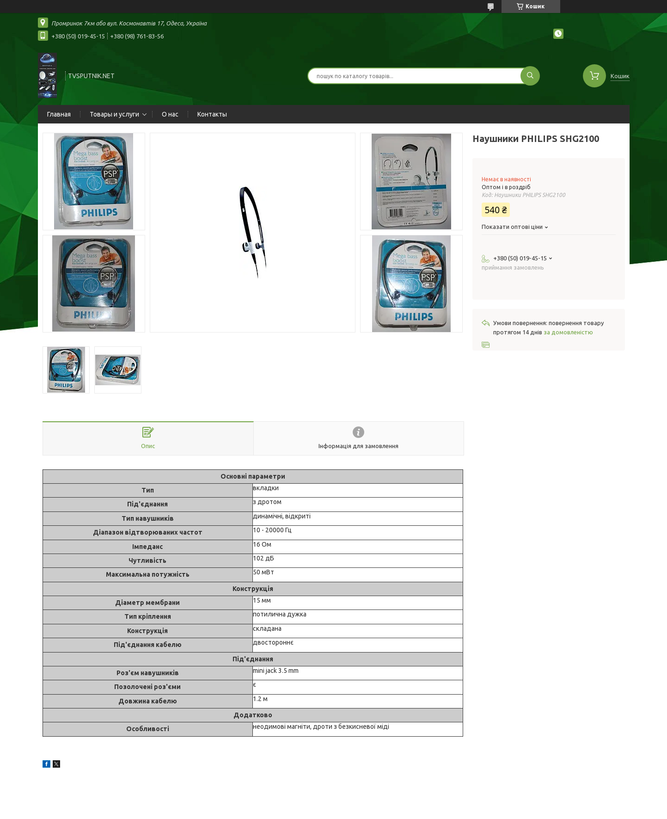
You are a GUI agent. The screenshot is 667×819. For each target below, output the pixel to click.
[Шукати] (530, 76)
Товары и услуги (114, 114)
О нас (170, 114)
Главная (59, 114)
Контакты (212, 114)
